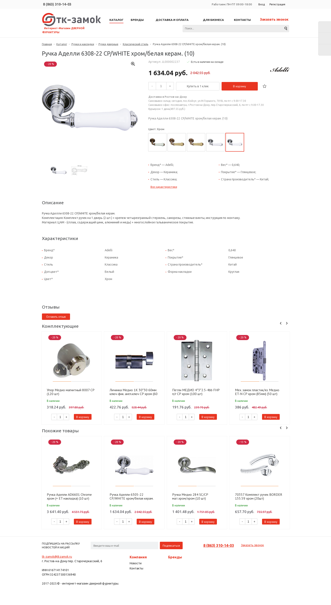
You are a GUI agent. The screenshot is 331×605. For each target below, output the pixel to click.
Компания (138, 557)
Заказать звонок (274, 19)
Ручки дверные (108, 44)
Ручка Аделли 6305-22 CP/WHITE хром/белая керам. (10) (131, 496)
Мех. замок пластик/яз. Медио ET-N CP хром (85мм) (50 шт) (257, 392)
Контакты (136, 568)
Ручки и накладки (83, 44)
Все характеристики (163, 186)
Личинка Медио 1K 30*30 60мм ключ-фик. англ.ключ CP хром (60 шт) (134, 392)
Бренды (175, 557)
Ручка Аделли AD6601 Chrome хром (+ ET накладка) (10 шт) (69, 496)
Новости (136, 563)
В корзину (239, 86)
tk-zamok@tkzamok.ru (57, 556)
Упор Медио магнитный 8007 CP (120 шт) (70, 392)
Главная (47, 44)
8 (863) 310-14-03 (57, 4)
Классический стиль (135, 44)
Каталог (61, 44)
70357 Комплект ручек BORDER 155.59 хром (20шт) (258, 496)
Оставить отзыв (56, 317)
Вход (261, 4)
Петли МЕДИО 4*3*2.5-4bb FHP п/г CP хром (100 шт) (195, 392)
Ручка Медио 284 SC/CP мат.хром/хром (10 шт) (190, 496)
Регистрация (277, 4)
